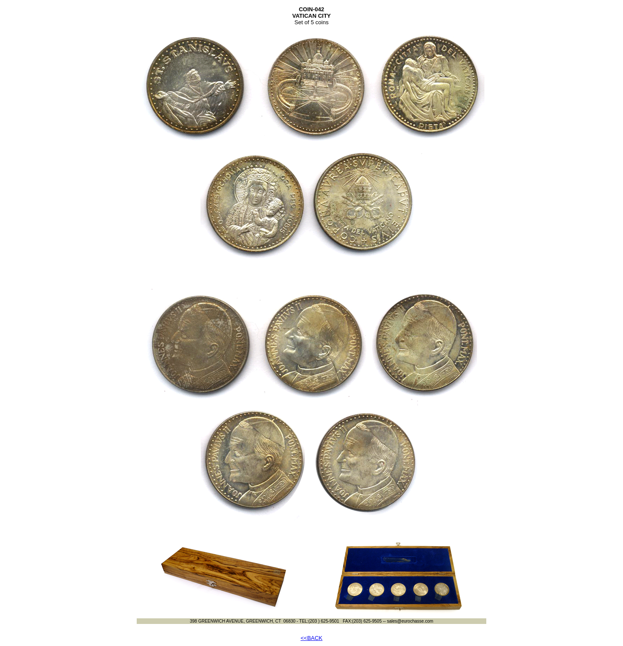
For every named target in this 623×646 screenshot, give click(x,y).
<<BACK (312, 638)
